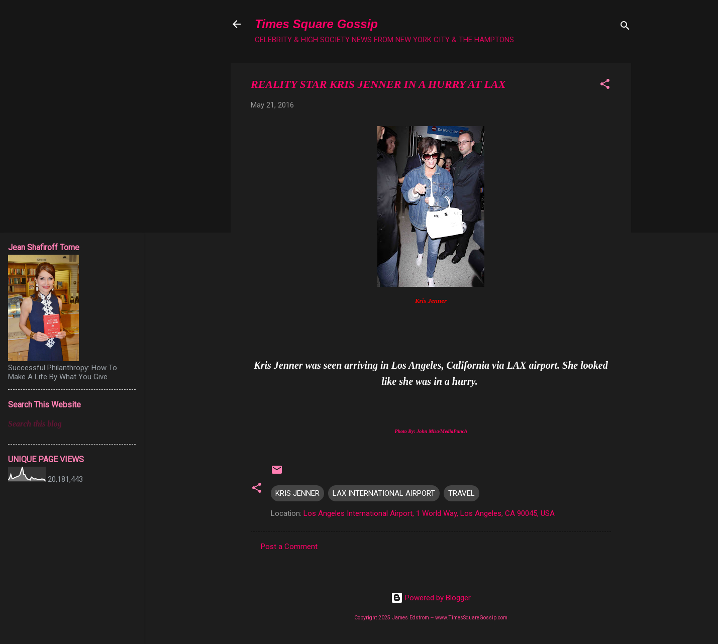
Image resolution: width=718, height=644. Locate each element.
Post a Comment (289, 546)
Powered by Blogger (431, 597)
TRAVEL (461, 493)
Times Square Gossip (316, 24)
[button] (605, 85)
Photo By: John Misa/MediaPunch (430, 431)
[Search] (625, 27)
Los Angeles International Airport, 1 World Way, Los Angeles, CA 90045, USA (429, 513)
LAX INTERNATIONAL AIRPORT (384, 493)
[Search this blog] (72, 424)
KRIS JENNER (297, 493)
